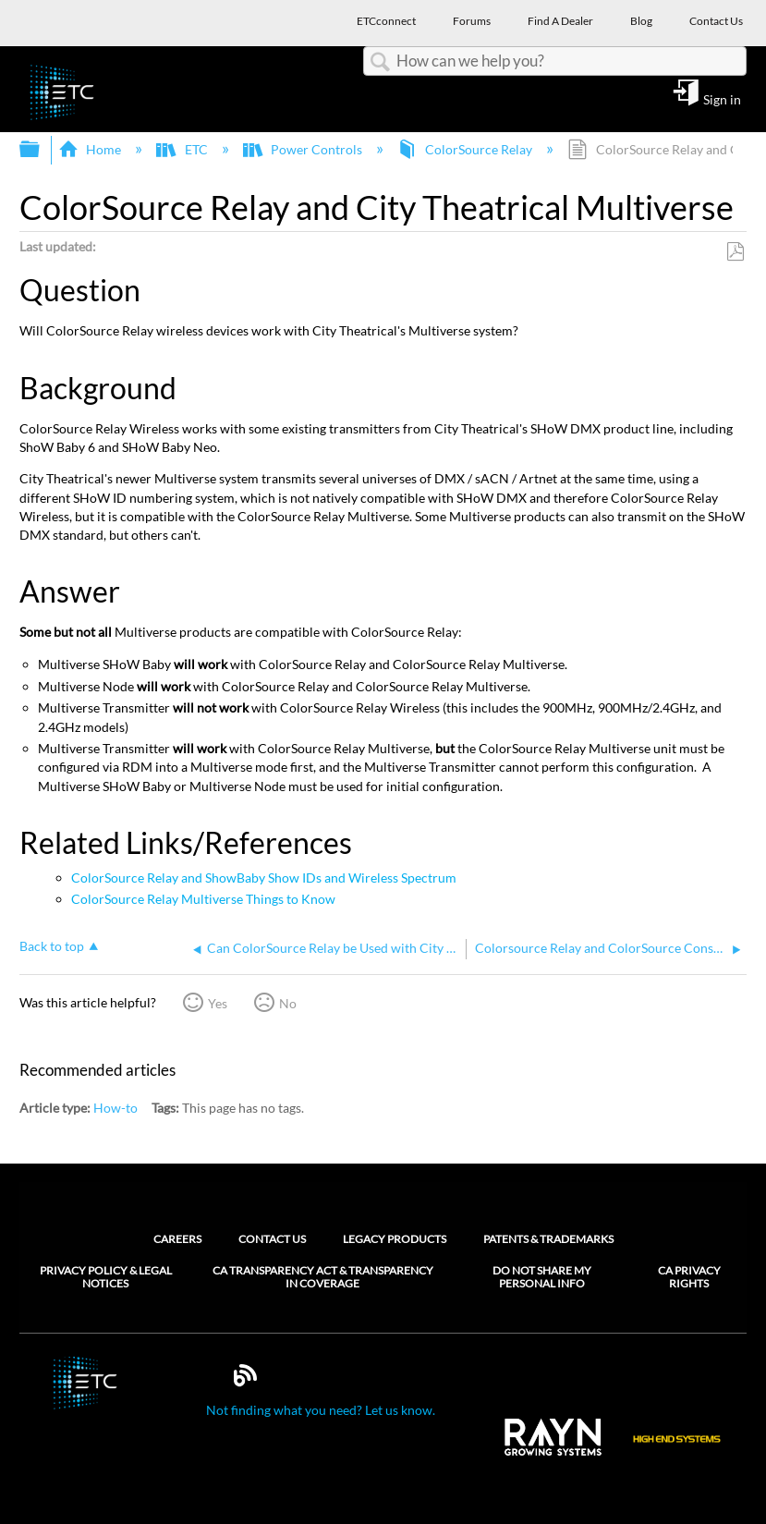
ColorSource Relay (466, 149)
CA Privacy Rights (689, 1277)
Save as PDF (735, 252)
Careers (177, 1239)
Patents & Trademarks (548, 1239)
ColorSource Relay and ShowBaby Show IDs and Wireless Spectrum (263, 877)
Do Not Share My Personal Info (541, 1277)
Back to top (51, 946)
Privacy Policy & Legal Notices (106, 1277)
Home (91, 149)
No (288, 1003)
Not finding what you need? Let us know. (320, 1410)
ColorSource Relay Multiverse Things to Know (203, 899)
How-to (115, 1108)
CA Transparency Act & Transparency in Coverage (323, 1277)
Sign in (722, 98)
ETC (183, 149)
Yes (217, 1003)
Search (379, 62)
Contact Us (272, 1239)
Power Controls (304, 149)
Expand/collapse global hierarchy (41, 150)
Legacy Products (394, 1239)
